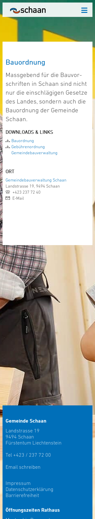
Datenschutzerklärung (29, 489)
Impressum (18, 483)
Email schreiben (23, 467)
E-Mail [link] (15, 198)
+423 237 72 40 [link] (23, 192)
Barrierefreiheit (22, 495)
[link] (47, 141)
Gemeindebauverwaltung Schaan (36, 180)
